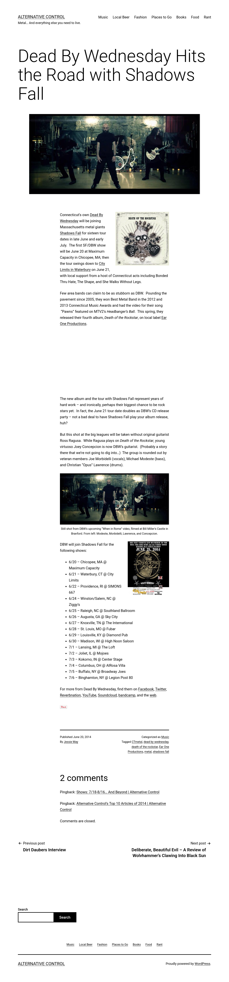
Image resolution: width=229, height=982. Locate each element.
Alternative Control (41, 16)
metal (148, 751)
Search (23, 909)
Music (103, 17)
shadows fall (161, 751)
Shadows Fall (70, 233)
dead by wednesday (156, 742)
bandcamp (126, 695)
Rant (207, 17)
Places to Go (162, 17)
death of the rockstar (144, 747)
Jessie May (71, 742)
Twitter (160, 689)
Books (181, 17)
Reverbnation (70, 695)
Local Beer (121, 17)
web (153, 695)
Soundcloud (107, 695)
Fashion (140, 17)
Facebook (146, 689)
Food (195, 17)
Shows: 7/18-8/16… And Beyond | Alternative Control (117, 792)
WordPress (202, 964)
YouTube (89, 695)
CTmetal (137, 742)
